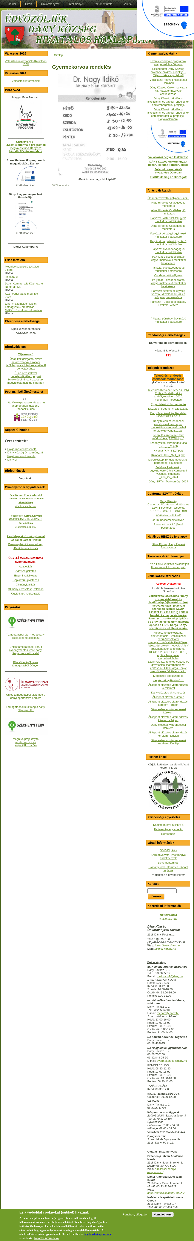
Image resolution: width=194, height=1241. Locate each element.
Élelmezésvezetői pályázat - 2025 (168, 198)
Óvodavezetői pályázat (168, 275)
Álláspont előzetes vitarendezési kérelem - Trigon (168, 703)
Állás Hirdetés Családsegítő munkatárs (168, 204)
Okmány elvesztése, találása (25, 589)
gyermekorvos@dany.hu (172, 1060)
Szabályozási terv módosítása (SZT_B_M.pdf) (168, 444)
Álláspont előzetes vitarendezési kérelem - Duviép (168, 734)
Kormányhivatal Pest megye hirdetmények (168, 856)
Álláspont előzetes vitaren (168, 697)
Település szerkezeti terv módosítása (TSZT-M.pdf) (168, 436)
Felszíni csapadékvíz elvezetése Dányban (168, 171)
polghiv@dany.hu (165, 948)
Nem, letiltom (163, 1214)
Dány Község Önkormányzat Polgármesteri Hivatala (25, 454)
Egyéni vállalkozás (25, 575)
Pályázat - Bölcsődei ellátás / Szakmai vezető (168, 303)
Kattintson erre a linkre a (168, 824)
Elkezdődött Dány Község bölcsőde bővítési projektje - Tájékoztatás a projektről (168, 72)
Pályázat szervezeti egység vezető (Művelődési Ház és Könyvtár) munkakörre (168, 294)
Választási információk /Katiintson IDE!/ (26, 62)
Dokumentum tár (168, 862)
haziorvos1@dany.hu (170, 976)
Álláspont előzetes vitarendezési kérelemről (168, 686)
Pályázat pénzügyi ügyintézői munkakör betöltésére (168, 235)
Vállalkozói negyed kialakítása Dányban (168, 81)
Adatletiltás (26, 566)
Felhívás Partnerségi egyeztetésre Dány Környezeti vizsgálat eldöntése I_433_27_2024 (168, 472)
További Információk (46, 1238)
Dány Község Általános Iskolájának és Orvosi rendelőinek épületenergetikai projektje (168, 101)
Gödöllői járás (168, 850)
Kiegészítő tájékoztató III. (168, 680)
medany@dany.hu (168, 1013)
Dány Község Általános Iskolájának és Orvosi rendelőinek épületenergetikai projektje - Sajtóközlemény (168, 114)
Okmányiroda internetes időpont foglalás (168, 868)
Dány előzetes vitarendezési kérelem (168, 711)
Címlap (58, 55)
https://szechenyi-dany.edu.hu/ (162, 1170)
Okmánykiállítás (26, 584)
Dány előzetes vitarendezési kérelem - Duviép (168, 742)
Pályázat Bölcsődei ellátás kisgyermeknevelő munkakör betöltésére (168, 260)
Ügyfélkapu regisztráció (25, 593)
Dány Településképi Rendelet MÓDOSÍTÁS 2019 (168, 415)
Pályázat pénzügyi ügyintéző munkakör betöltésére (168, 320)
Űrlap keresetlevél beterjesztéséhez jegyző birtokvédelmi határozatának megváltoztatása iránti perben (25, 377)
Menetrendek (168, 914)
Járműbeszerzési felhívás (168, 520)
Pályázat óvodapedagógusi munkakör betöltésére (168, 250)
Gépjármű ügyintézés (25, 580)
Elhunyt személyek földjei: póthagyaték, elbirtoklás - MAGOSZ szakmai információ (23, 307)
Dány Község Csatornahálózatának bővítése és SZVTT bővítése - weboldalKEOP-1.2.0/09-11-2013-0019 (168, 506)
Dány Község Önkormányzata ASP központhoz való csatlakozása (168, 91)
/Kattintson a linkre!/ (168, 515)
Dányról (12, 459)
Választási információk (26, 80)
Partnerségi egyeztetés (168, 829)
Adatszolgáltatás (25, 571)
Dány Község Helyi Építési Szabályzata (168, 546)
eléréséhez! (168, 833)
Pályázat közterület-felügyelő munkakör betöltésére (168, 219)
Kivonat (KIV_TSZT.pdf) (168, 450)
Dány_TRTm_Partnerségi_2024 (168, 481)
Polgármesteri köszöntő (22, 449)
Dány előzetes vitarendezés (168, 692)
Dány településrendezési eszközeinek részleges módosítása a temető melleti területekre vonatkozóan (168, 425)
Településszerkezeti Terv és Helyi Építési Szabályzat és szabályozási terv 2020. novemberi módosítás (168, 394)
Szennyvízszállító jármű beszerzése (168, 526)
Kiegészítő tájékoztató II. (168, 675)
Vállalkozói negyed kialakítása (168, 157)
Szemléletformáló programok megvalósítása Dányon (168, 62)
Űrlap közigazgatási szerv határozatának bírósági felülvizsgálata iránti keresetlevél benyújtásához (26, 363)
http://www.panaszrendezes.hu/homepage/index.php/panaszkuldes (26, 406)
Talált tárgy (11, 276)
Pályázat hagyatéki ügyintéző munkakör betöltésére (168, 243)
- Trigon (173, 720)
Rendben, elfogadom (135, 1214)
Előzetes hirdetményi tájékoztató (168, 408)
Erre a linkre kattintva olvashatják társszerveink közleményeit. (168, 565)
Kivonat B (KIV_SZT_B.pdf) (168, 455)
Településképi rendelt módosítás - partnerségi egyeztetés (168, 461)
